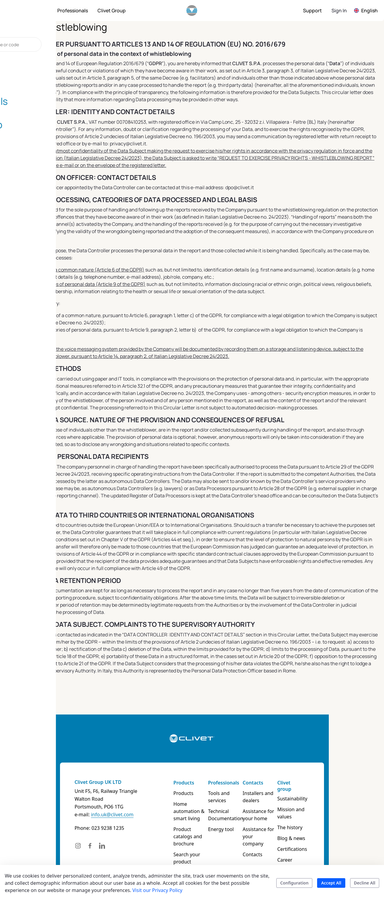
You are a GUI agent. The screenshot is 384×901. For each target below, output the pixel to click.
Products (174, 782)
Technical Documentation (232, 808)
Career (324, 847)
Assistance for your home (287, 815)
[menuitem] (37, 10)
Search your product (187, 840)
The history (329, 815)
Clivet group (330, 782)
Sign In (339, 10)
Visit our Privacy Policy (157, 890)
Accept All (331, 883)
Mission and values (337, 804)
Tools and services (235, 793)
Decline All (364, 883)
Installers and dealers (281, 797)
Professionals (230, 782)
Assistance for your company (287, 833)
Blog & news (330, 825)
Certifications (331, 836)
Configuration (294, 883)
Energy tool (228, 822)
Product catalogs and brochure (188, 826)
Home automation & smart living (187, 808)
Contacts (276, 782)
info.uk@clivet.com (57, 814)
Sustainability (331, 793)
